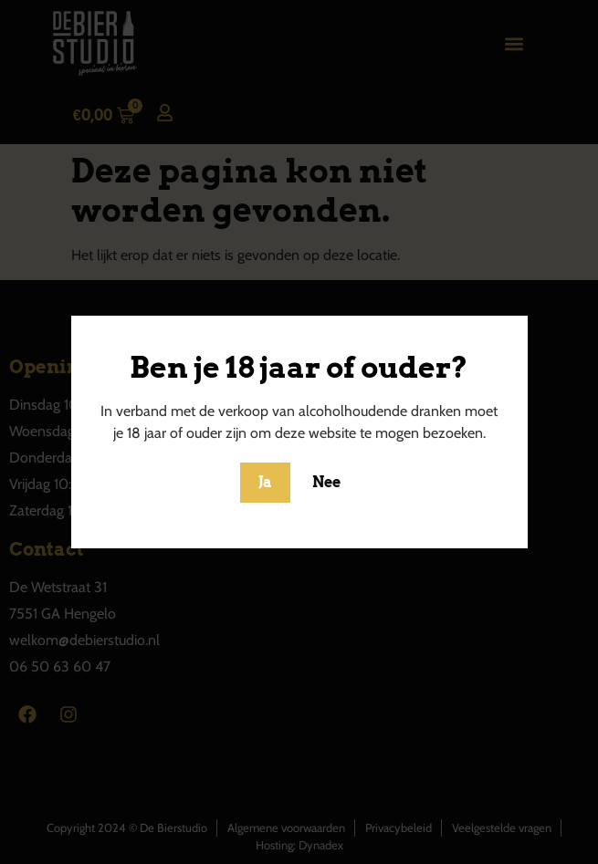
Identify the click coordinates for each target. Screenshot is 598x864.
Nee (326, 482)
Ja (265, 482)
